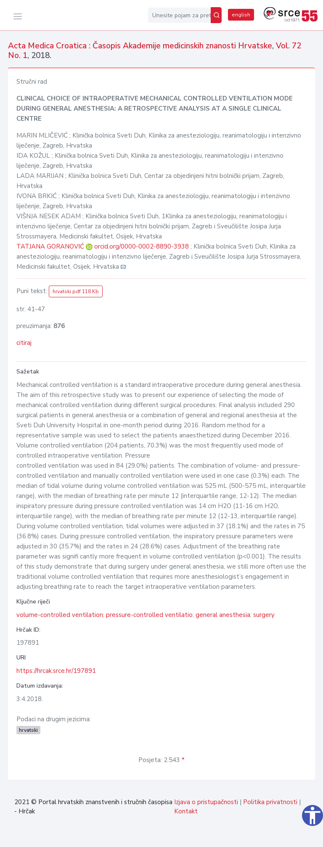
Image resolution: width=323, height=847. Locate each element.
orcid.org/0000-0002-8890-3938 (141, 246)
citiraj (24, 343)
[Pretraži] (216, 15)
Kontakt (186, 811)
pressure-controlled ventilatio (149, 615)
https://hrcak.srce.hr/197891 (56, 671)
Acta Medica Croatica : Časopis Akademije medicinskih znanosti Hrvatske (140, 45)
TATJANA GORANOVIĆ (51, 246)
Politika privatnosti (270, 802)
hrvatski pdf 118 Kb (76, 291)
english (241, 14)
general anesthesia (223, 615)
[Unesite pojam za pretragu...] (179, 15)
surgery (264, 615)
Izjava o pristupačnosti (206, 802)
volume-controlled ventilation (59, 615)
